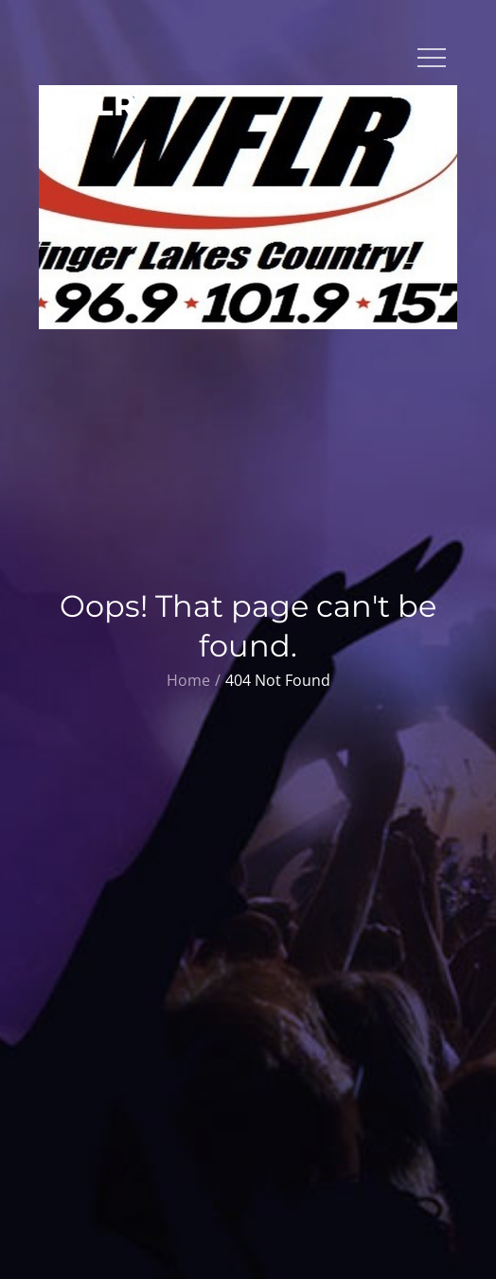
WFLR (87, 104)
